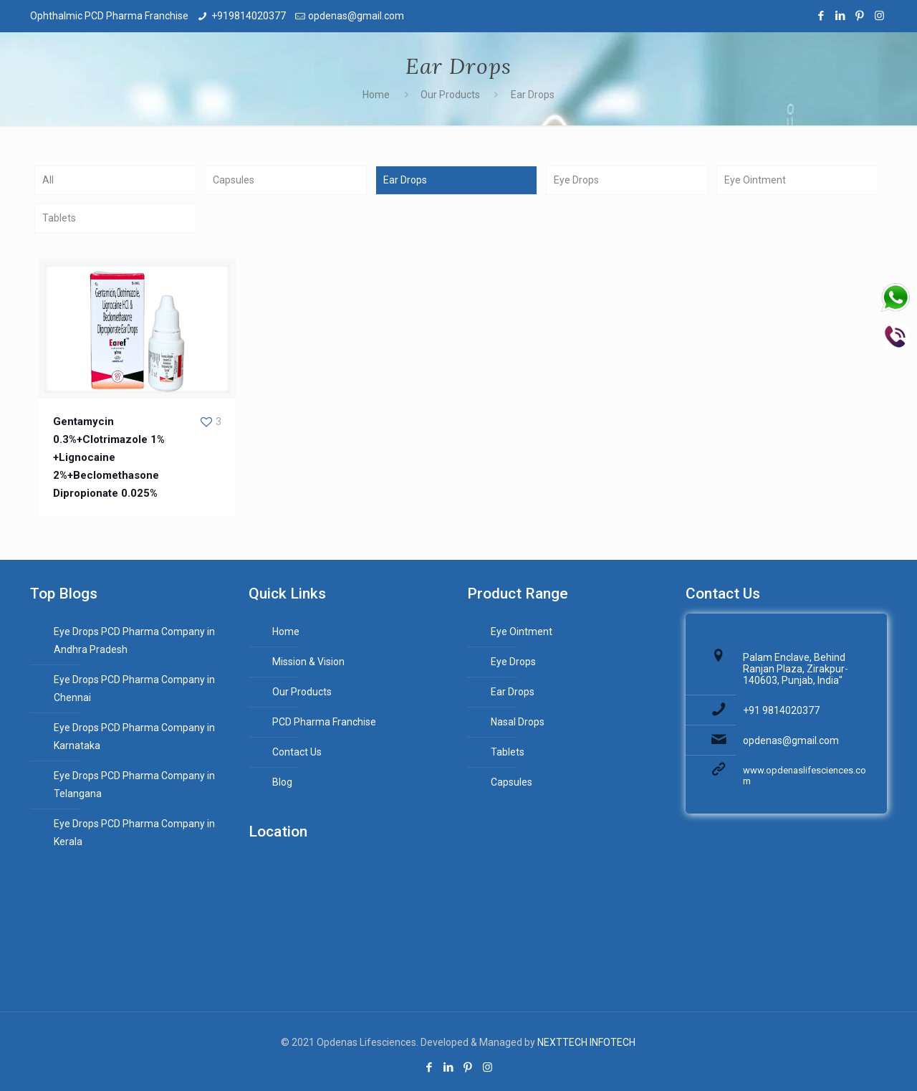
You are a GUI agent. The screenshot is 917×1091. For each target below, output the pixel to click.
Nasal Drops (517, 722)
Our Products (450, 94)
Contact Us (297, 752)
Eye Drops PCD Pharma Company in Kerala (134, 832)
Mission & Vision (308, 661)
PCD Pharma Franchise (324, 722)
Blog (282, 782)
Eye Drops (576, 180)
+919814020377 (248, 16)
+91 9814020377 (781, 710)
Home (376, 94)
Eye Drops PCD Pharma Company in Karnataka (134, 736)
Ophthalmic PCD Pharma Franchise (109, 16)
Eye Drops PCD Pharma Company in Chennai (134, 688)
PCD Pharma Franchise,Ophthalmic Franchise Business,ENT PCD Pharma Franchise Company (349, 927)
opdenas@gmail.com (356, 16)
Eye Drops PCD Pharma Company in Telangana (134, 784)
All (48, 180)
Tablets (59, 218)
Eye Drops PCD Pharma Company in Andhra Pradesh (134, 640)
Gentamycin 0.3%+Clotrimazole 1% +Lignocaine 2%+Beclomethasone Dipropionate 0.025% (109, 457)
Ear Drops (532, 94)
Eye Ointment (755, 180)
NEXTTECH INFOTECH (585, 1042)
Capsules (233, 180)
